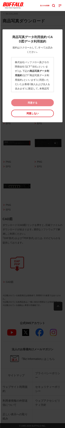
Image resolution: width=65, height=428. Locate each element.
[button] (32, 113)
